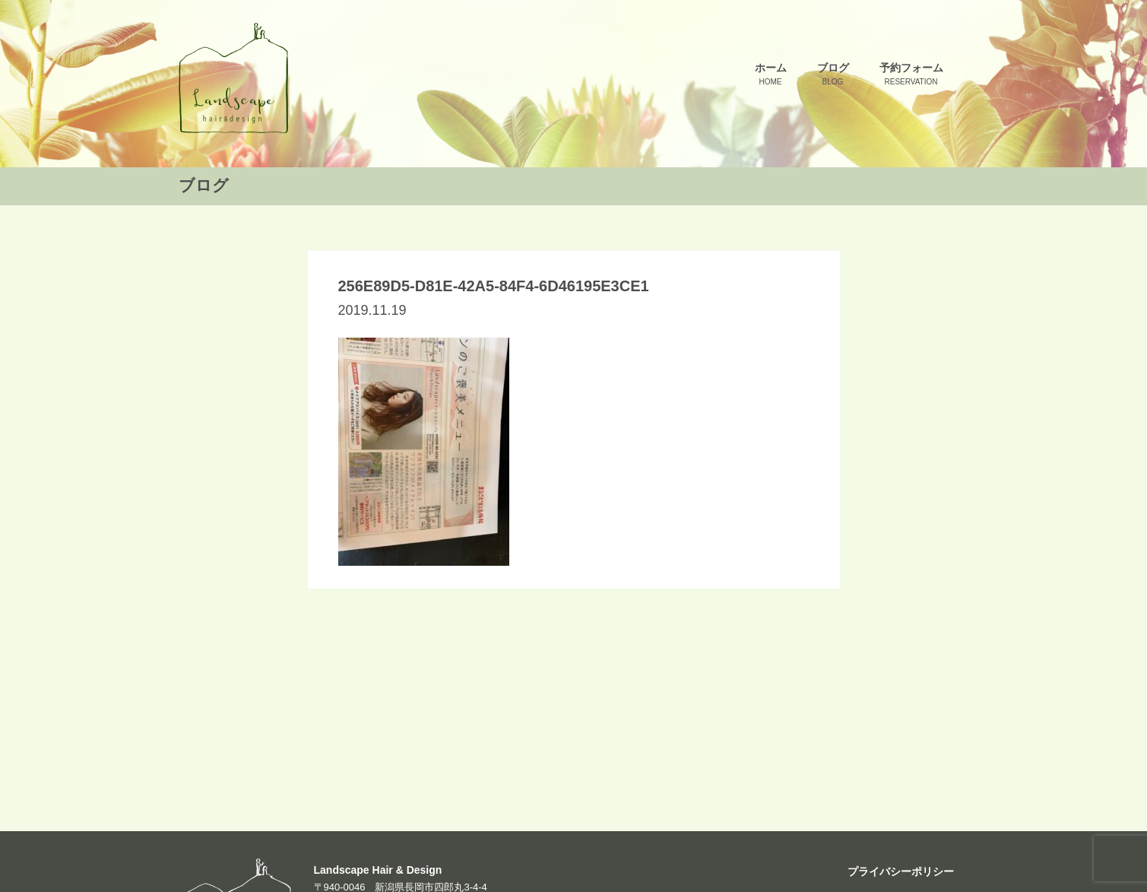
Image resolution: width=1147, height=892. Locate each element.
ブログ (833, 75)
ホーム (771, 75)
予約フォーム (911, 75)
